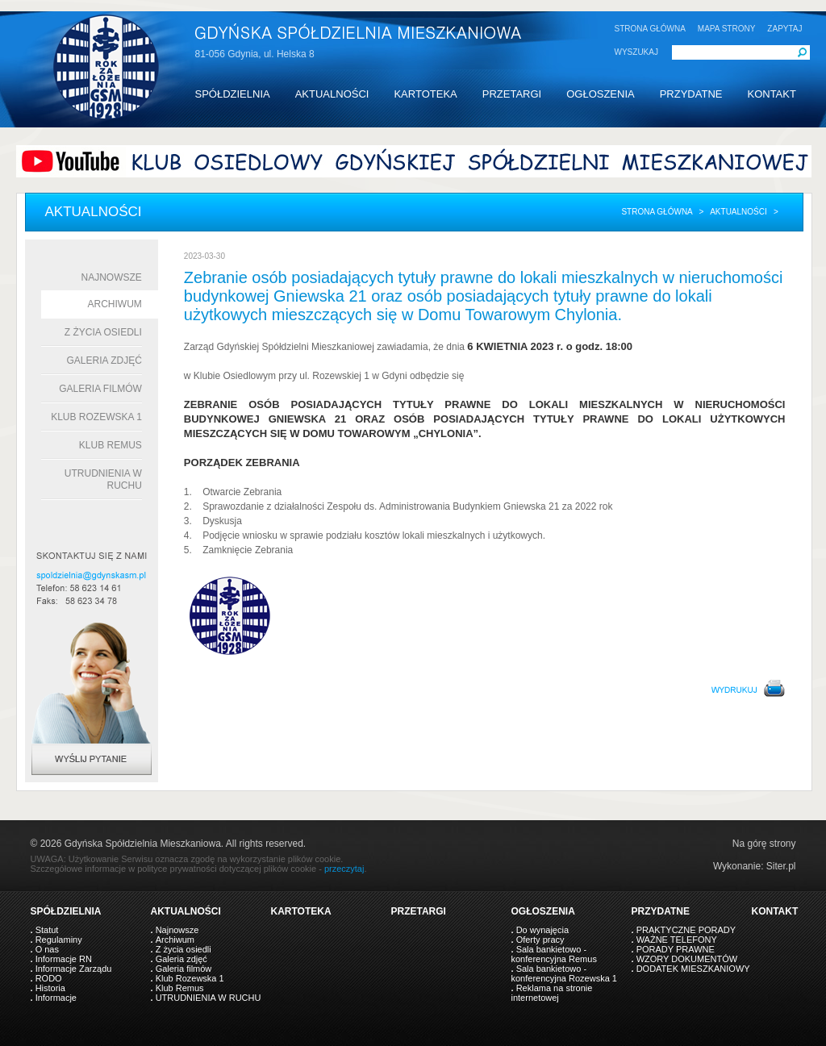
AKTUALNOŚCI (332, 94)
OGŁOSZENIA (600, 94)
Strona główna (656, 211)
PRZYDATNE (691, 94)
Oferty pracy (540, 939)
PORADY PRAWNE (675, 949)
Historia (50, 988)
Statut (47, 930)
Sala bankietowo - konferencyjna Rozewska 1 (564, 973)
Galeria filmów (100, 388)
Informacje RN (63, 959)
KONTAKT (771, 94)
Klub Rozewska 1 (96, 417)
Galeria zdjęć (103, 360)
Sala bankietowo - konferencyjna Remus (554, 954)
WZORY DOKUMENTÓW (686, 959)
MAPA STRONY (727, 28)
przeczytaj (344, 868)
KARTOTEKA (425, 94)
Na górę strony (764, 843)
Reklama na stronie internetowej (552, 992)
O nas (47, 949)
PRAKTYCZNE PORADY (686, 930)
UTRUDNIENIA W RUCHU (208, 997)
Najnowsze (111, 277)
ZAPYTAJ (784, 28)
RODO (48, 978)
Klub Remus (110, 445)
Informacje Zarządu (73, 968)
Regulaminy (58, 939)
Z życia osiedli (103, 332)
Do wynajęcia (542, 930)
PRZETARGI (511, 94)
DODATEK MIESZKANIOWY (693, 968)
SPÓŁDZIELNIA (232, 94)
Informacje (56, 997)
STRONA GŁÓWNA (650, 28)
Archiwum (115, 304)
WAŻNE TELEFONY (676, 939)
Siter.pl (781, 866)
